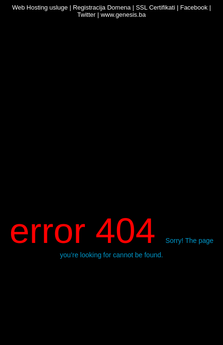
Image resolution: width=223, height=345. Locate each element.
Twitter (86, 14)
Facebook (194, 7)
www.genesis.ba (123, 14)
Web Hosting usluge (40, 7)
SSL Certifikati (155, 7)
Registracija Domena (102, 7)
